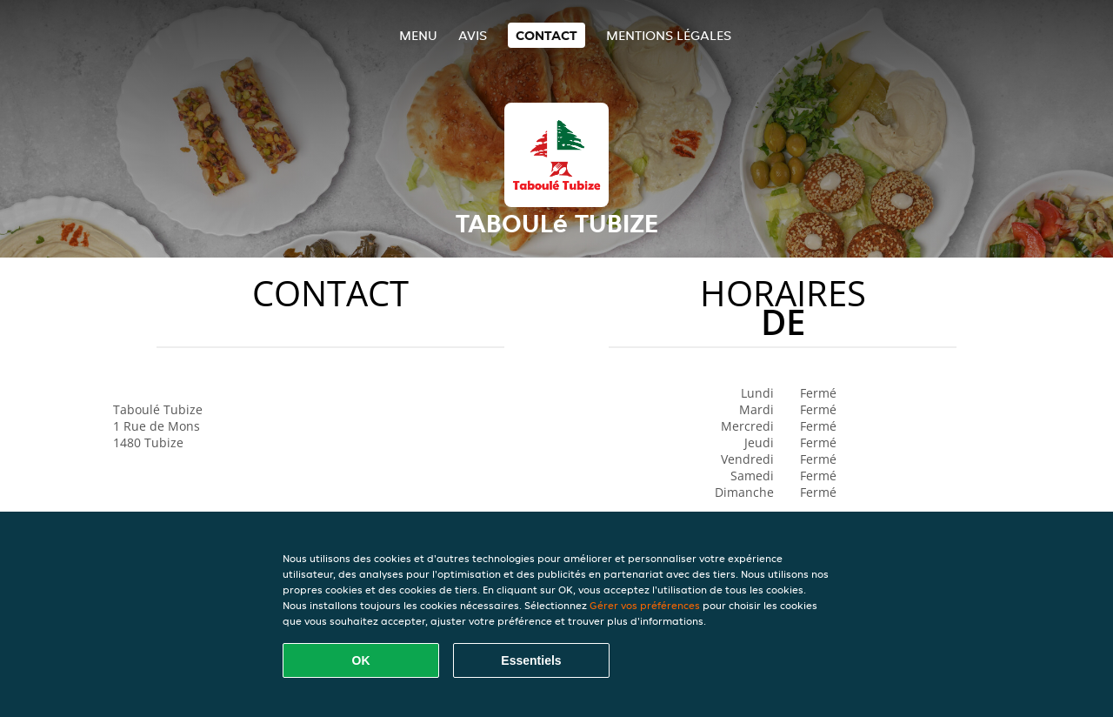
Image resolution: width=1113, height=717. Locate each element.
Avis (472, 35)
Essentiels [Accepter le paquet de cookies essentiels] (531, 660)
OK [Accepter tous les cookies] (361, 660)
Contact (546, 35)
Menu (418, 35)
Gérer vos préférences (645, 605)
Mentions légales (668, 35)
